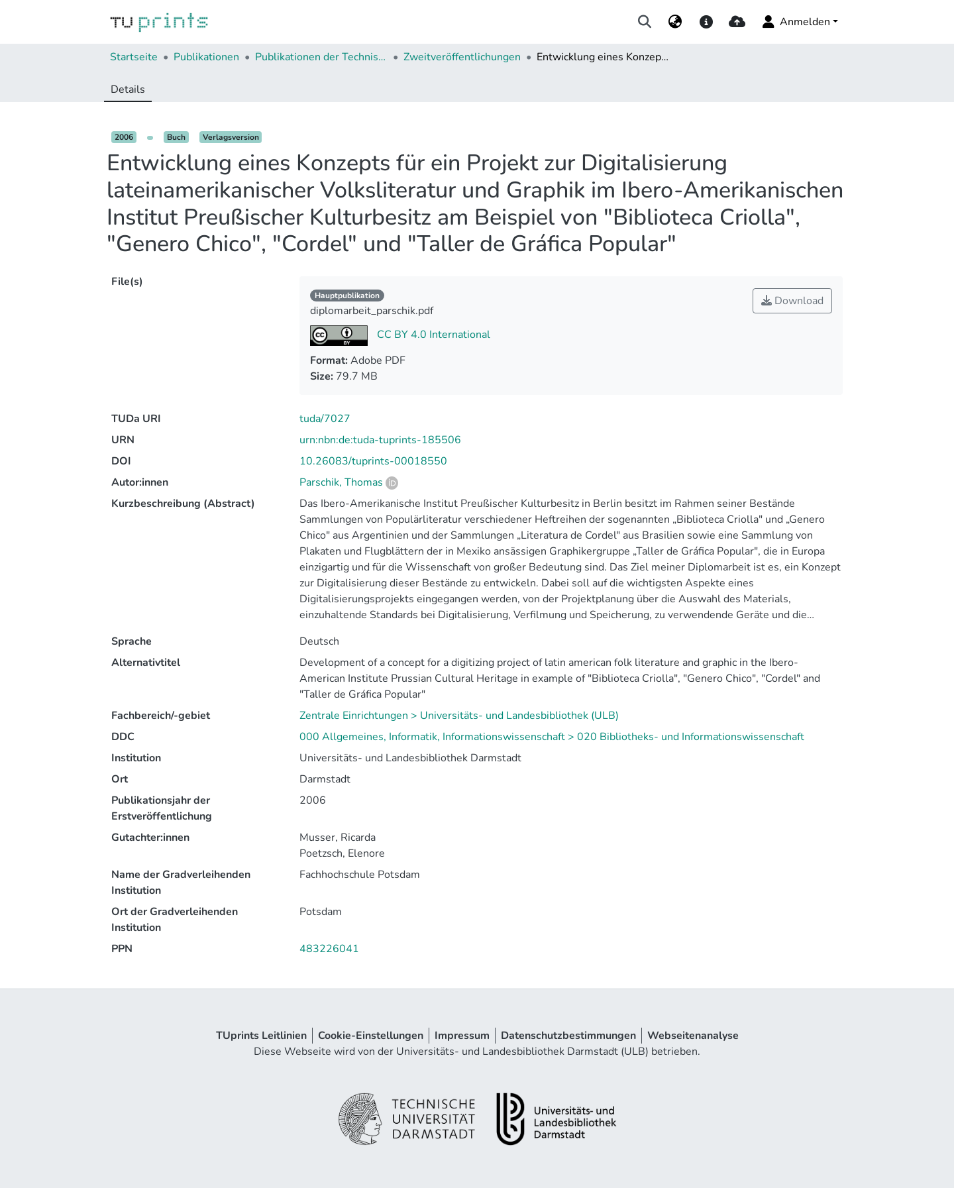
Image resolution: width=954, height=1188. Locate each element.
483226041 (329, 949)
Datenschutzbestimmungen (568, 1035)
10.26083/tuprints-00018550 (373, 461)
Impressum (462, 1035)
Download (792, 301)
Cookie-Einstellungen (370, 1035)
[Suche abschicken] (645, 22)
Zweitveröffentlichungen (462, 57)
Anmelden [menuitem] (795, 22)
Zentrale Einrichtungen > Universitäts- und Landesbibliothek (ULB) (459, 715)
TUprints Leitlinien (261, 1035)
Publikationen (206, 57)
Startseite (134, 57)
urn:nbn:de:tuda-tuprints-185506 (380, 440)
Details (128, 89)
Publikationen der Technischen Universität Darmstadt (321, 57)
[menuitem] (675, 22)
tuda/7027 (324, 418)
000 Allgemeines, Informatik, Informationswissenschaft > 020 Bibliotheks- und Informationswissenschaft (551, 736)
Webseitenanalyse (693, 1035)
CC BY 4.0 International (432, 334)
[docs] (706, 22)
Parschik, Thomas (341, 482)
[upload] (737, 22)
